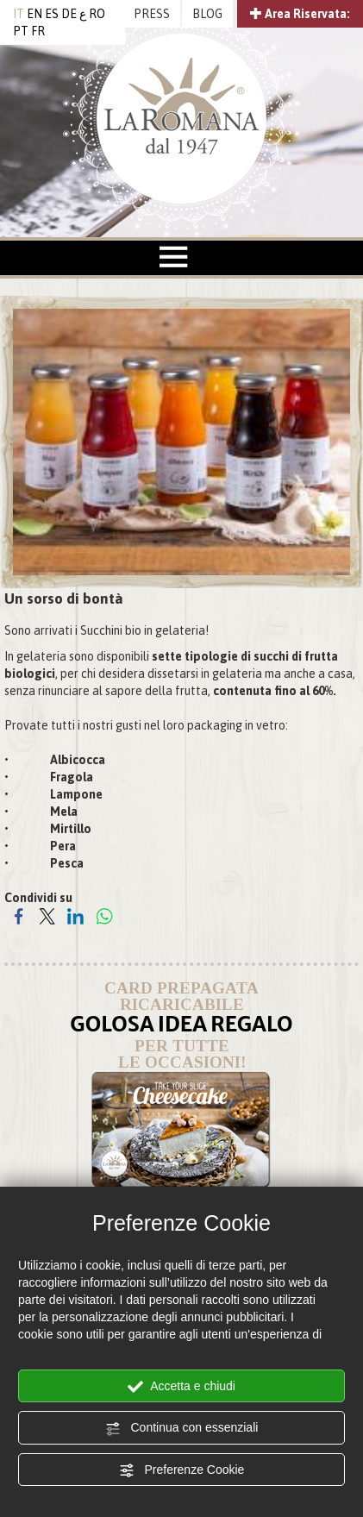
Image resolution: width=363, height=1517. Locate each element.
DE (69, 14)
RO (97, 14)
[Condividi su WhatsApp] (104, 916)
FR (38, 31)
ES (52, 14)
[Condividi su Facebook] (18, 916)
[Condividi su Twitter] (47, 916)
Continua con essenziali (182, 1428)
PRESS (152, 14)
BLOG (207, 14)
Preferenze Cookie (182, 1470)
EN (34, 14)
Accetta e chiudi (181, 1387)
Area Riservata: (300, 14)
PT (20, 31)
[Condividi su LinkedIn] (75, 916)
